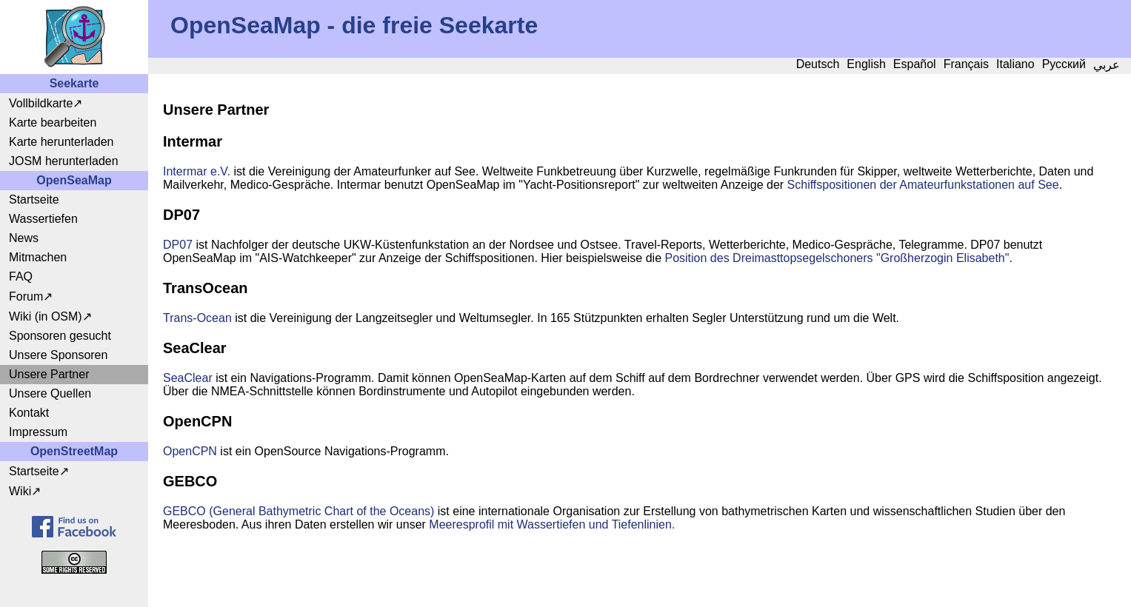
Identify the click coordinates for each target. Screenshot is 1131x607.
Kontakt (29, 412)
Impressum (38, 432)
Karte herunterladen (61, 141)
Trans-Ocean (197, 318)
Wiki (20, 491)
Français (966, 64)
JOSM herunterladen (64, 161)
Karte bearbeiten (52, 122)
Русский (1064, 64)
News (24, 238)
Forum (26, 296)
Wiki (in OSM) (45, 316)
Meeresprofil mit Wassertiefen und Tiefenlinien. (552, 524)
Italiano (1015, 64)
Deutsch (818, 64)
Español (914, 64)
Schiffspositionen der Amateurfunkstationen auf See (923, 184)
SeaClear (188, 378)
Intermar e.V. (196, 171)
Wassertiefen (43, 218)
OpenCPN (190, 451)
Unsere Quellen (50, 393)
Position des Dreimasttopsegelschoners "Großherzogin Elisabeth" (836, 258)
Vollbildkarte (41, 103)
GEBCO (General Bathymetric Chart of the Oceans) (298, 511)
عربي (1106, 64)
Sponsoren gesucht (60, 335)
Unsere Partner (49, 374)
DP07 (178, 244)
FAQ (21, 276)
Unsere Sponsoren (58, 355)
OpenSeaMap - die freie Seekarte (354, 25)
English (866, 64)
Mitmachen (38, 257)
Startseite (34, 199)
